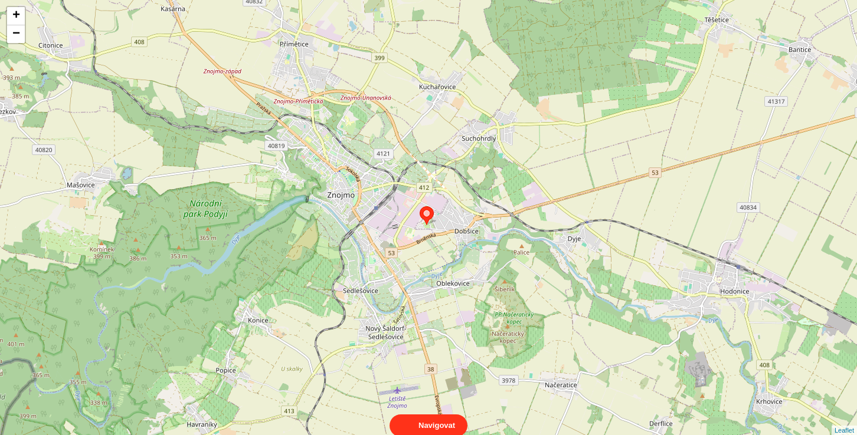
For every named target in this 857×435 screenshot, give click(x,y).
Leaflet (844, 419)
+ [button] (16, 16)
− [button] (16, 34)
